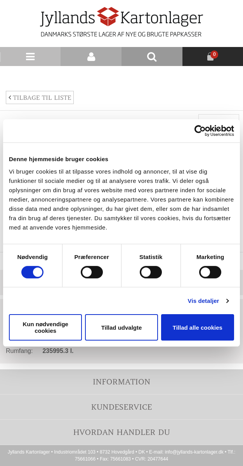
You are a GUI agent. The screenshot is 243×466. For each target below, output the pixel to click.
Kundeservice (121, 407)
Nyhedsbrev (224, 75)
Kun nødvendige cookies (45, 327)
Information (121, 381)
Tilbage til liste (40, 97)
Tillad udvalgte (121, 327)
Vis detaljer (203, 300)
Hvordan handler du (121, 432)
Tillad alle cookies (197, 327)
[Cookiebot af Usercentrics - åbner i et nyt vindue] (200, 131)
